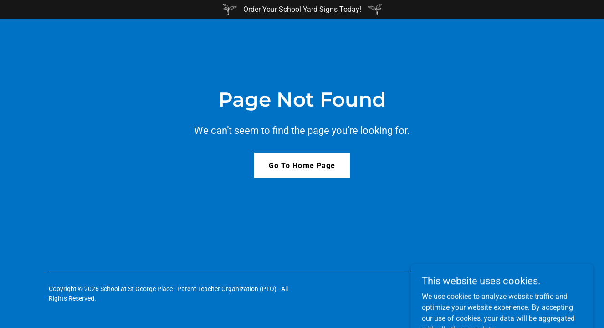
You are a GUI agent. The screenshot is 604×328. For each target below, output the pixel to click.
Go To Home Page (302, 165)
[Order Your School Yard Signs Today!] (302, 9)
